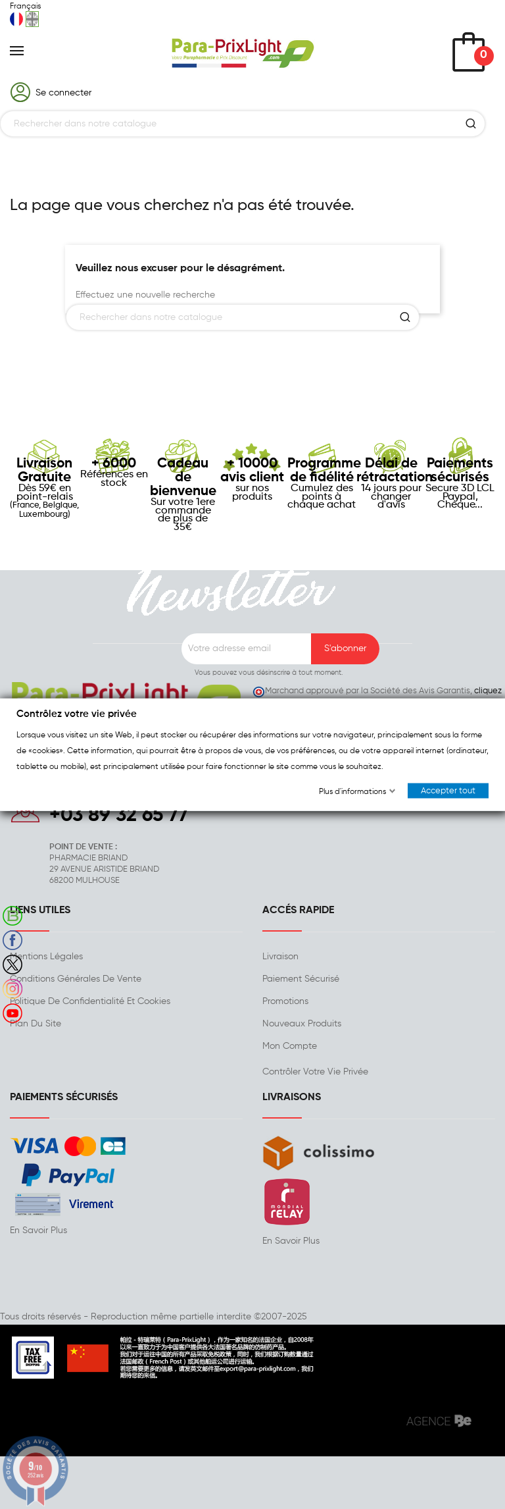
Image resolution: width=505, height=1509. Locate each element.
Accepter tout (448, 791)
